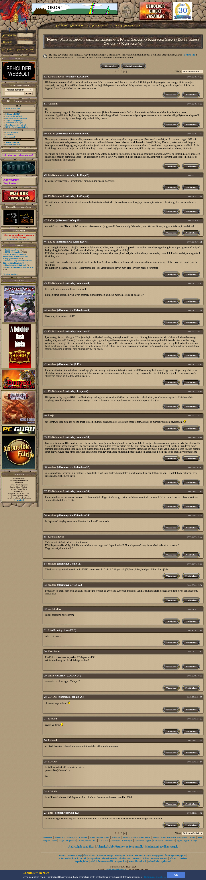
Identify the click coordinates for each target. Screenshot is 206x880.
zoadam (52, 310)
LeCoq (51, 133)
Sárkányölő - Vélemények (121, 841)
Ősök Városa (89, 855)
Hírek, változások (12, 108)
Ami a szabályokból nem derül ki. (19, 267)
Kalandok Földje (105, 855)
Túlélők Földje (75, 855)
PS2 (94, 841)
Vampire (46, 841)
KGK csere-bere (12, 250)
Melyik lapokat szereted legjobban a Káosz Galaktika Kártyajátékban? (15, 256)
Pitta (50, 812)
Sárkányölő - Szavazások (164, 841)
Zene (200, 837)
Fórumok (9, 135)
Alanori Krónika (109, 858)
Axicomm (53, 103)
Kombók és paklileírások (16, 265)
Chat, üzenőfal (11, 132)
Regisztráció (120, 861)
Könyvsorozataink (159, 858)
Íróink (146, 858)
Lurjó (51, 415)
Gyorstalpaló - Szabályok (16, 118)
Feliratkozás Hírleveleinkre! (17, 155)
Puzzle (130, 855)
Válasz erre (171, 95)
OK (176, 874)
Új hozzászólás (110, 66)
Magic (61, 841)
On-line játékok (84, 841)
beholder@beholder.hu (116, 869)
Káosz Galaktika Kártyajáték (174, 837)
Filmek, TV (60, 837)
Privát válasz (191, 95)
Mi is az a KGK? (12, 114)
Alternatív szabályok (14, 123)
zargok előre (54, 609)
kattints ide (189, 54)
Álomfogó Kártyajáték (175, 855)
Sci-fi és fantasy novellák (101, 861)
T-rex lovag (54, 651)
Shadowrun (47, 837)
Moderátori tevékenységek (161, 846)
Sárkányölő (120, 855)
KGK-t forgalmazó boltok (16, 127)
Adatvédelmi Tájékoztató (11, 181)
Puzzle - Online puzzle (99, 837)
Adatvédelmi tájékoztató (159, 861)
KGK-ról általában (13, 252)
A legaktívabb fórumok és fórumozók (120, 846)
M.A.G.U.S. (104, 841)
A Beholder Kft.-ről (137, 861)
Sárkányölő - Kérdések (77, 837)
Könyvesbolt (94, 858)
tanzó (51, 675)
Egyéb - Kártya (190, 841)
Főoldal (62, 855)
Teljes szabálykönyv (13, 120)
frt (49, 630)
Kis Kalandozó (56, 76)
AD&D (192, 837)
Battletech (116, 837)
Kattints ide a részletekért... (19, 239)
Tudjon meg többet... (155, 877)
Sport (54, 841)
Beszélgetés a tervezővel (15, 125)
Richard (52, 718)
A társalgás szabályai (81, 846)
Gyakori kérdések (13, 144)
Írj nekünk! (19, 500)
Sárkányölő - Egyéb (142, 841)
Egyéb (182, 39)
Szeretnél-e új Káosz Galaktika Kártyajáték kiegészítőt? (17, 262)
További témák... (10, 274)
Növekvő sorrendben (133, 66)
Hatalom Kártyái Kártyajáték (149, 855)
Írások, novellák (12, 142)
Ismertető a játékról (13, 116)
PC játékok (71, 841)
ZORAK (52, 697)
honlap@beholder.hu (19, 480)
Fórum (52, 39)
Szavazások (10, 137)
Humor (156, 837)
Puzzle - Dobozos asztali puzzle (136, 837)
